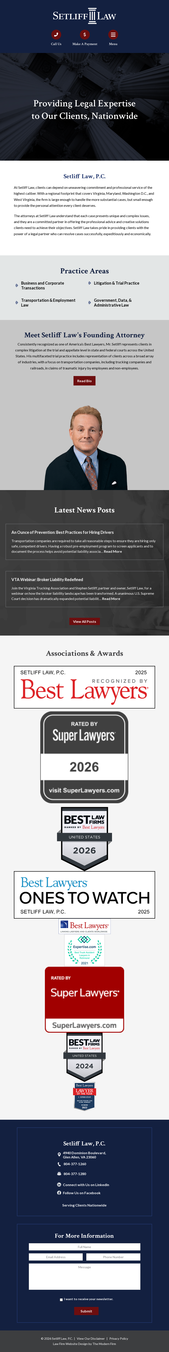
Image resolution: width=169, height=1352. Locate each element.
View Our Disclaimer (91, 1338)
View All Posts (84, 621)
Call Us (56, 44)
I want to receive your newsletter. (88, 1299)
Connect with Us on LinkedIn (86, 1185)
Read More (113, 551)
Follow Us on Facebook (82, 1193)
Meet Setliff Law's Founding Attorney (84, 335)
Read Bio (84, 381)
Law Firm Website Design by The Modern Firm (84, 1344)
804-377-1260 (75, 1164)
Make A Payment (84, 44)
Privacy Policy (118, 1338)
